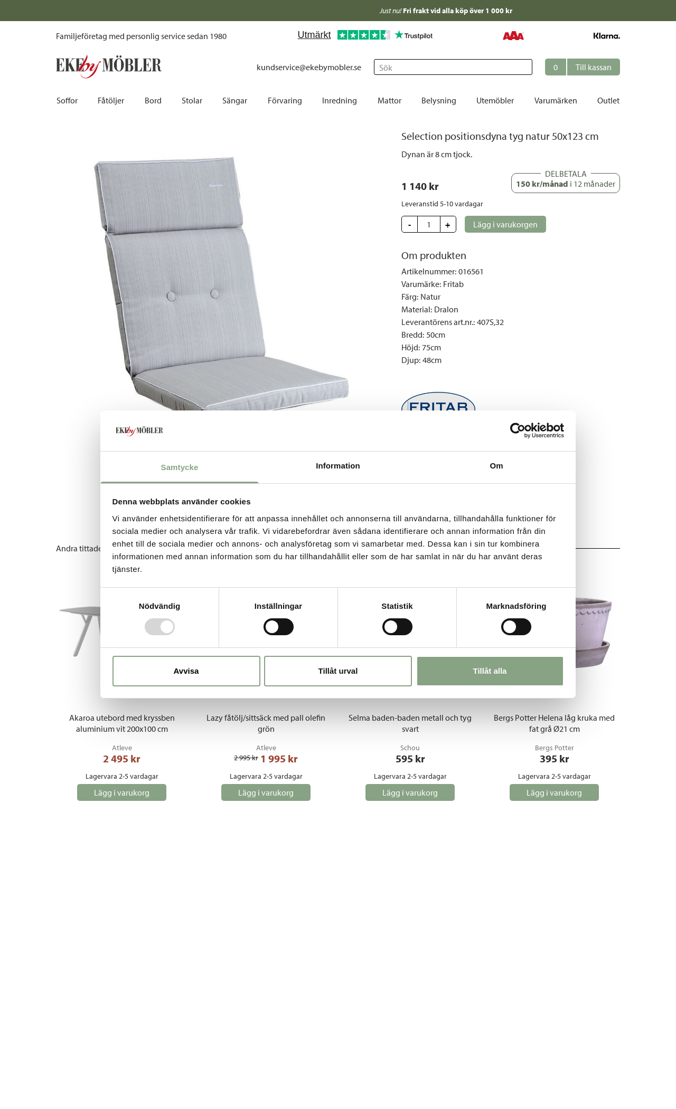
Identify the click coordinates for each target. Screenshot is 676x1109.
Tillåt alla (490, 670)
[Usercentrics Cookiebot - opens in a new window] (518, 430)
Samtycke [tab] (180, 467)
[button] (582, 67)
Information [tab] (338, 465)
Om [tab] (496, 465)
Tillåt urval (338, 670)
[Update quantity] (428, 224)
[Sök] (453, 67)
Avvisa (186, 670)
